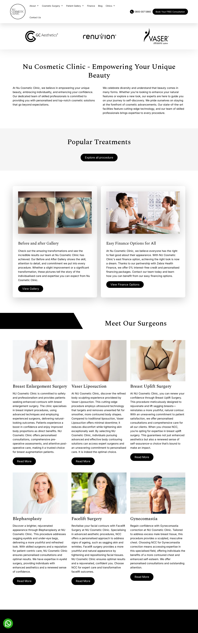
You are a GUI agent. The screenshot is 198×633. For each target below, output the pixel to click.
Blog (100, 5)
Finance (91, 5)
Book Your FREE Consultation (170, 11)
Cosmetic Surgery (52, 6)
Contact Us (35, 17)
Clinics (110, 6)
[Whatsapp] (8, 623)
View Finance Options (126, 285)
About (34, 6)
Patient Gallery (75, 6)
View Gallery (31, 289)
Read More (25, 462)
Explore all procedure (99, 158)
